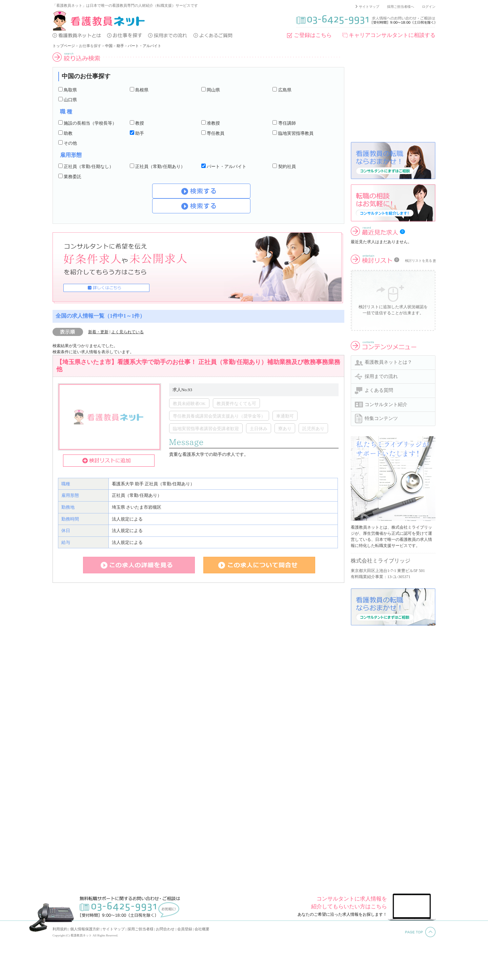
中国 (109, 46)
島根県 (141, 89)
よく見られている (127, 332)
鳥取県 (70, 89)
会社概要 (202, 929)
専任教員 (215, 133)
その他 (70, 143)
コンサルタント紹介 (386, 404)
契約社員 (287, 166)
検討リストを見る (418, 260)
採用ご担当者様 (140, 929)
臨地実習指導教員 (295, 133)
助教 (68, 133)
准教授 (213, 123)
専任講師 (287, 123)
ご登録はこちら (313, 35)
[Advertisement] (393, 94)
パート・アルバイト (144, 46)
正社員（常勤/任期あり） (160, 166)
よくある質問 (379, 390)
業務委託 (72, 176)
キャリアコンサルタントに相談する (392, 35)
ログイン (428, 6)
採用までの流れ (381, 376)
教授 (139, 123)
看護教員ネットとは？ (388, 362)
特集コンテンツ (381, 418)
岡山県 (213, 89)
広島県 (284, 89)
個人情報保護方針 (85, 929)
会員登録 (184, 929)
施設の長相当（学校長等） (90, 123)
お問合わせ (165, 929)
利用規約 (60, 929)
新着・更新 (98, 332)
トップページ (64, 46)
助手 (120, 46)
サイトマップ (369, 6)
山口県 (70, 99)
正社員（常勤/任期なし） (89, 166)
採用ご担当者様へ (400, 6)
